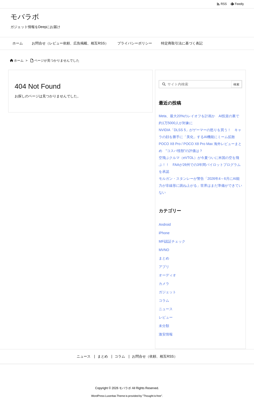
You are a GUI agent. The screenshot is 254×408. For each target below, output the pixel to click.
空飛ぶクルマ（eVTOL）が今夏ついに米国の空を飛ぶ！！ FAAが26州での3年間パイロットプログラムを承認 (200, 165)
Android (165, 224)
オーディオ (167, 275)
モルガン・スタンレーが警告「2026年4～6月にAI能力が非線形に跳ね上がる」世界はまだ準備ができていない (200, 185)
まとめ (164, 258)
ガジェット (167, 292)
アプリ (164, 267)
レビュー (166, 317)
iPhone (164, 233)
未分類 (164, 326)
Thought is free (152, 395)
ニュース (166, 309)
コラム (164, 300)
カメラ (164, 284)
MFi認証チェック (172, 241)
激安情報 (166, 334)
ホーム (19, 60)
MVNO (164, 250)
